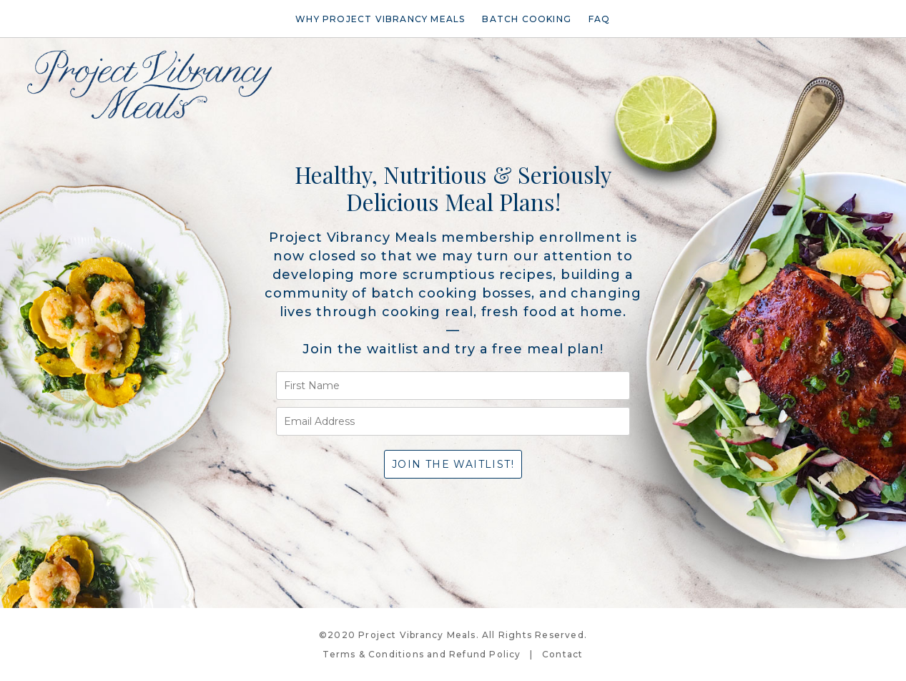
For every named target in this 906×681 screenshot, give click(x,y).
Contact (562, 654)
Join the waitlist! (453, 464)
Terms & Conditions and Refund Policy (421, 654)
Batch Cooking (526, 19)
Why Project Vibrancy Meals (380, 19)
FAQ (600, 19)
